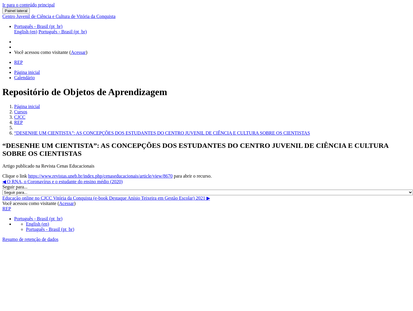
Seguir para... (14, 186)
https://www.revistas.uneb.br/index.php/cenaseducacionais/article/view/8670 (100, 175)
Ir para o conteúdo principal (28, 4)
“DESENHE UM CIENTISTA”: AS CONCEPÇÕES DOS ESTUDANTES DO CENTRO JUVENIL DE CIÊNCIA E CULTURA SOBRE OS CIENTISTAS (162, 132)
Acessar (78, 52)
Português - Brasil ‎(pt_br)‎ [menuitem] (63, 31)
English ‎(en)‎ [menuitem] (25, 31)
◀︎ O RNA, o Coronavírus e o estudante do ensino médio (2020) (62, 181)
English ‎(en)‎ (37, 223)
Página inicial (27, 106)
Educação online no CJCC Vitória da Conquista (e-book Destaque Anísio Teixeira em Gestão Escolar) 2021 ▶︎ (106, 198)
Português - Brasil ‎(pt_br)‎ (38, 26)
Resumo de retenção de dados (30, 239)
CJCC (19, 117)
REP (18, 122)
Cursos (20, 111)
